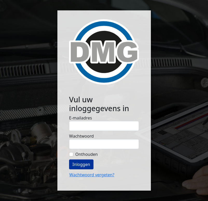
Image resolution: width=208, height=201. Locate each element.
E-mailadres (80, 118)
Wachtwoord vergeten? (91, 175)
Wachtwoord (81, 136)
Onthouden (86, 154)
